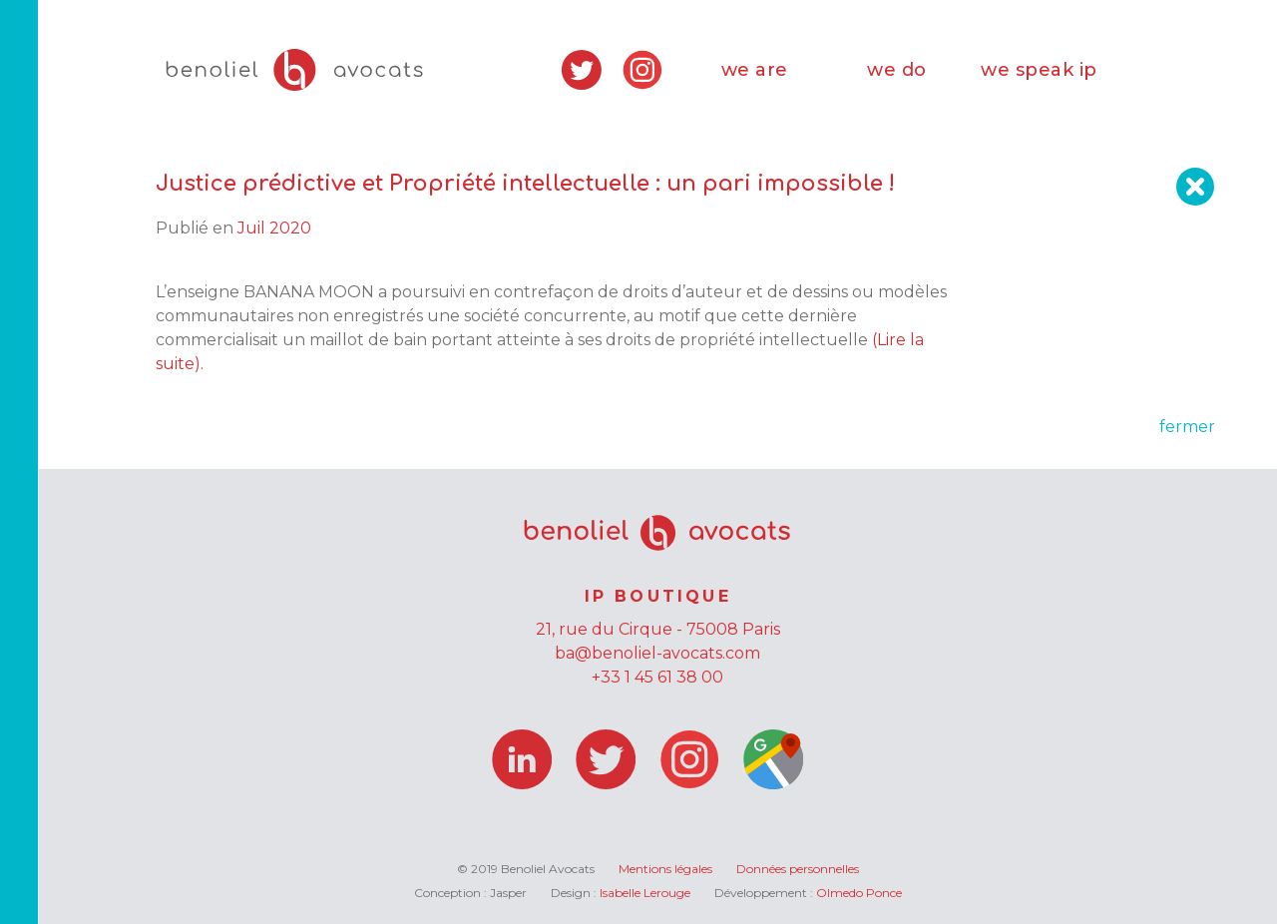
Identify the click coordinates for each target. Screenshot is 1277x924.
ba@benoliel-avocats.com (657, 653)
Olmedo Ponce (859, 892)
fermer (1187, 426)
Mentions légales (665, 868)
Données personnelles (797, 868)
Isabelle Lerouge (645, 892)
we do (897, 70)
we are (754, 70)
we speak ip (1039, 70)
